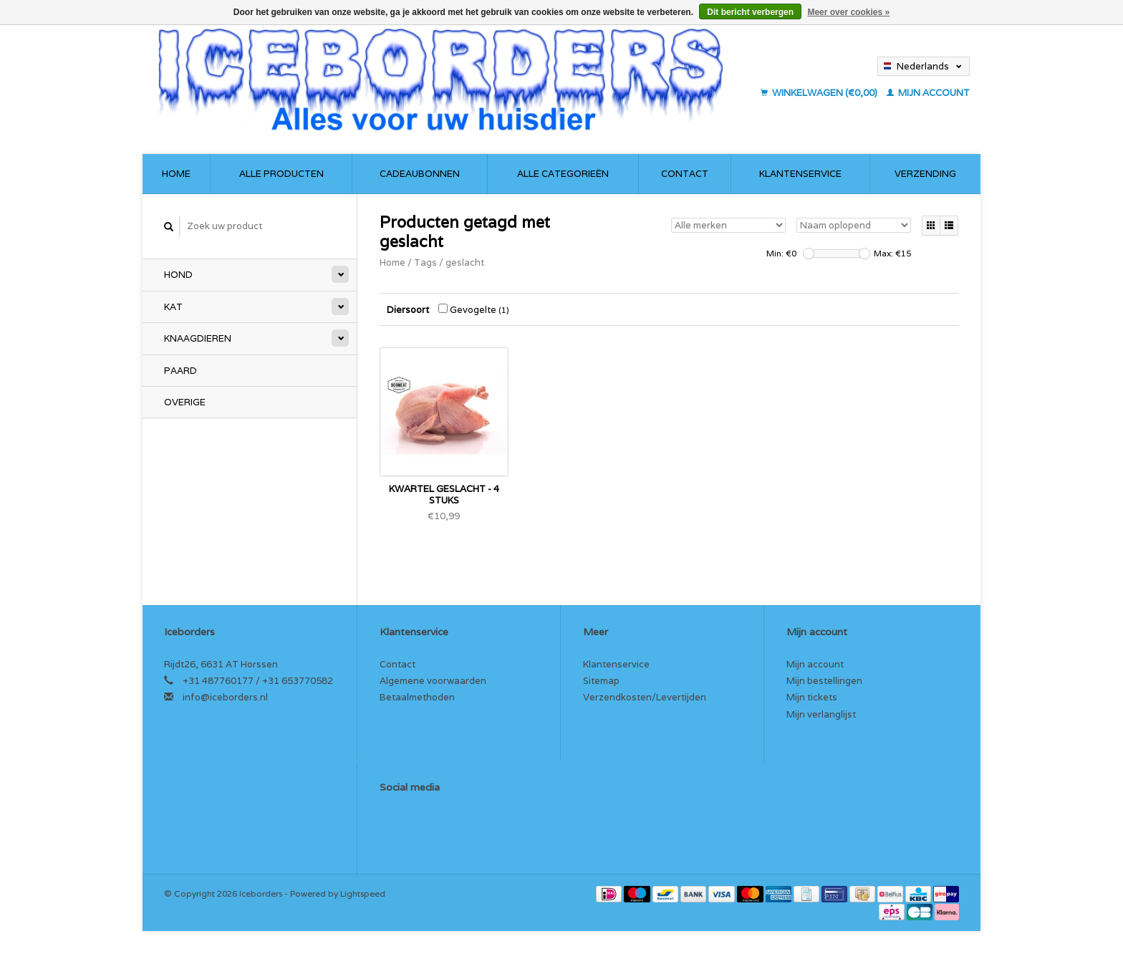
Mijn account (928, 93)
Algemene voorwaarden (433, 681)
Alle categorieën (563, 174)
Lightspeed (362, 893)
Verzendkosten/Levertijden (644, 697)
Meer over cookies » (848, 12)
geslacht (464, 262)
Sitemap (601, 681)
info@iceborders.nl (225, 697)
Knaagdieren (197, 338)
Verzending (925, 174)
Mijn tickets (811, 697)
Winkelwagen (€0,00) (820, 93)
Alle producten (281, 174)
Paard (180, 371)
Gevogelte (473, 310)
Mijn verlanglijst (821, 714)
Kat (173, 307)
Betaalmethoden (417, 697)
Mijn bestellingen (824, 681)
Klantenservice (800, 174)
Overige (185, 402)
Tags (425, 262)
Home (176, 174)
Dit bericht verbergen (750, 12)
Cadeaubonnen (420, 174)
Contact (684, 174)
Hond (178, 275)
